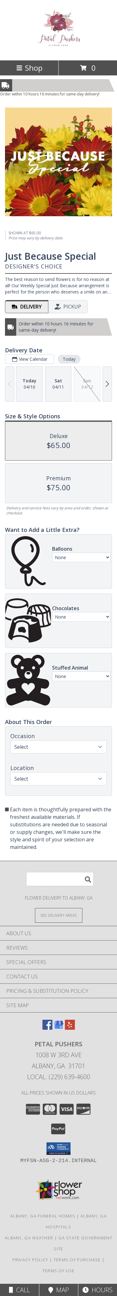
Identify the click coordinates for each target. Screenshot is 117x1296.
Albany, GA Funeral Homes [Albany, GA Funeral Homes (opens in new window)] (42, 1216)
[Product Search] (60, 879)
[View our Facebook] (47, 1027)
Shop (29, 68)
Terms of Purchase (77, 1260)
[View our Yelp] (70, 1027)
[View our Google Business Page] (59, 1027)
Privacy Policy (30, 1260)
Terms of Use (58, 1270)
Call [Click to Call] (19, 1290)
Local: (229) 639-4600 (58, 1077)
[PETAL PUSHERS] (58, 45)
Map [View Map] (58, 1290)
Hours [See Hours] (97, 1290)
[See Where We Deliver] (58, 915)
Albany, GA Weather (29, 1238)
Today (69, 359)
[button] (58, 1148)
